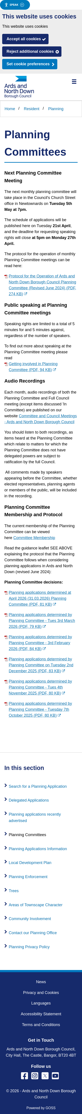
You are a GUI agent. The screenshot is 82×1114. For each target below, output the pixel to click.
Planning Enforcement (28, 877)
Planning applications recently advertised (35, 817)
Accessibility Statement (41, 1014)
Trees (14, 891)
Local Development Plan (30, 863)
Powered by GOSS (41, 1108)
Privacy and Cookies (41, 992)
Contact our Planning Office (33, 933)
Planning (55, 109)
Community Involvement (30, 919)
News (41, 982)
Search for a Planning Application (38, 786)
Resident (31, 109)
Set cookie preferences (28, 64)
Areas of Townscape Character (36, 905)
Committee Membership (34, 538)
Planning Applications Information (38, 849)
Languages (41, 1003)
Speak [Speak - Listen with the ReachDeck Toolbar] (14, 5)
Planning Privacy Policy (29, 947)
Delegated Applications (29, 800)
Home (10, 109)
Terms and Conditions (41, 1025)
